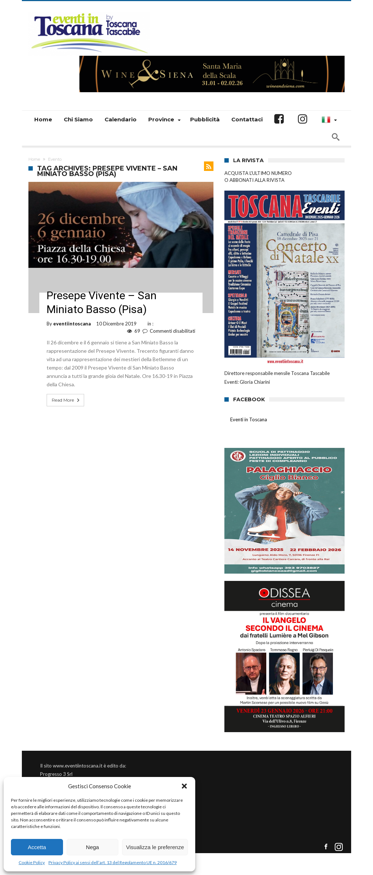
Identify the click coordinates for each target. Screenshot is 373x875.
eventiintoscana (72, 324)
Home (34, 159)
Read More (66, 400)
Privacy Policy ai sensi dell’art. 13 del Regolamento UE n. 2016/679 (112, 862)
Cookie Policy (32, 862)
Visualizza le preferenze (155, 847)
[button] (184, 786)
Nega (92, 847)
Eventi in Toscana (248, 419)
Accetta (37, 847)
